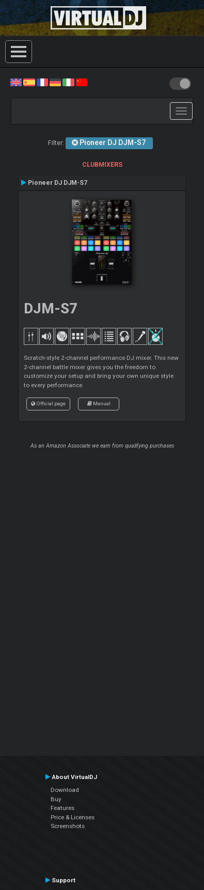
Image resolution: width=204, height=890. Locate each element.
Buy (56, 799)
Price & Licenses (73, 817)
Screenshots (68, 826)
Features (62, 808)
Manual (99, 403)
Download (65, 789)
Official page (48, 403)
